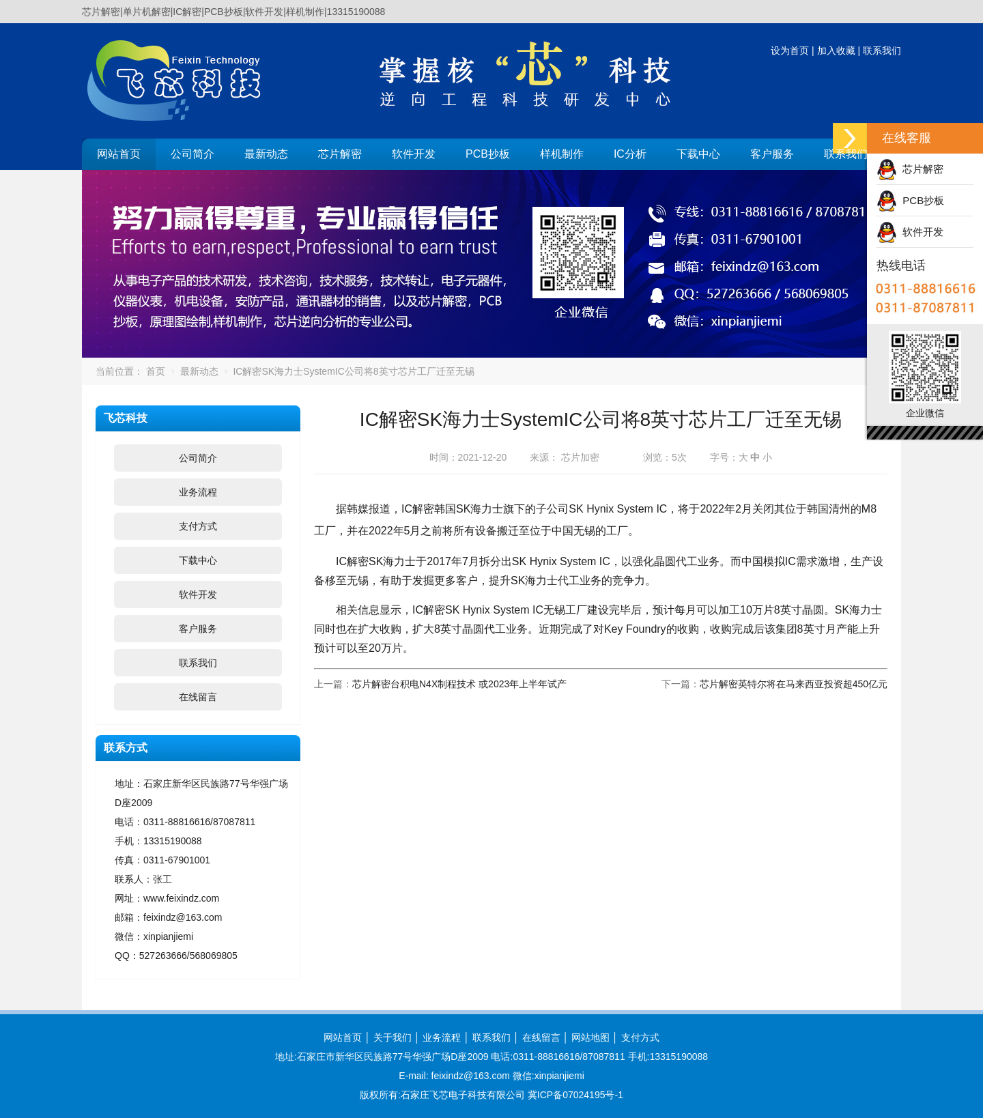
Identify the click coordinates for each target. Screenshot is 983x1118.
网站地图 (590, 1037)
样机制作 (562, 154)
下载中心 (698, 154)
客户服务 (772, 154)
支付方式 (198, 526)
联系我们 (882, 50)
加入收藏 (836, 50)
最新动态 (266, 154)
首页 (155, 371)
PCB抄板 (488, 154)
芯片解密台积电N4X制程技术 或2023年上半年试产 (459, 683)
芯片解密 (340, 154)
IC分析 (630, 154)
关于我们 (392, 1037)
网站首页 (119, 154)
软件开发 (414, 154)
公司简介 (192, 154)
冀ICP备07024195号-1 (575, 1094)
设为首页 (790, 50)
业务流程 (198, 492)
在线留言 (198, 696)
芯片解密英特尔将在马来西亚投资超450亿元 (793, 683)
